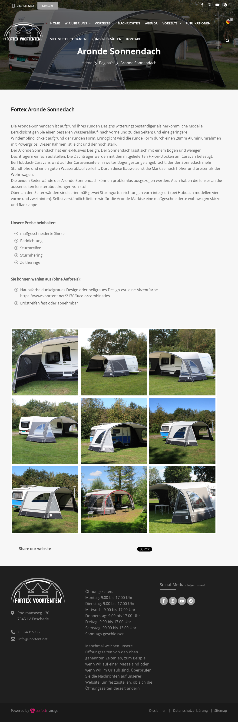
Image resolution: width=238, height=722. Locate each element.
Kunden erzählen (107, 39)
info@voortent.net (32, 639)
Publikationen (198, 23)
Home (55, 23)
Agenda (151, 23)
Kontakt (133, 39)
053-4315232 (25, 5)
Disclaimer (157, 710)
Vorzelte (102, 23)
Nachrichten (129, 23)
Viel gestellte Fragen (68, 39)
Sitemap (220, 710)
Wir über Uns (76, 23)
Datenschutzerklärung (190, 710)
